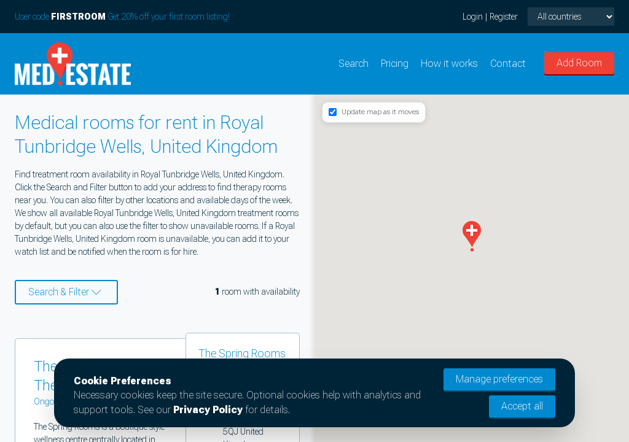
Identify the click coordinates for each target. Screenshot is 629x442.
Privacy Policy (208, 410)
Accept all (522, 406)
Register (504, 16)
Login (473, 16)
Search (353, 63)
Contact (508, 63)
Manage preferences (499, 379)
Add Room (579, 63)
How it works (449, 63)
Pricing (394, 63)
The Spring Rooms (242, 353)
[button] (472, 236)
